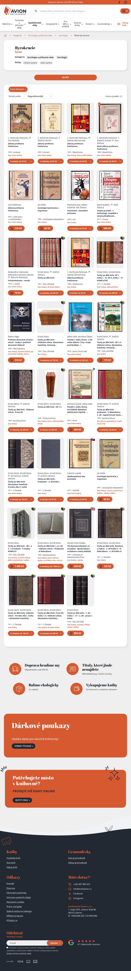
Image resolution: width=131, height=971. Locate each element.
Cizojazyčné (51, 24)
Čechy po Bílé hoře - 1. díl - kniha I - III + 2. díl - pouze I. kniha (79, 616)
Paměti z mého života (79, 342)
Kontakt (10, 883)
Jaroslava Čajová (85, 336)
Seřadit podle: (15, 96)
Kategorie (17, 35)
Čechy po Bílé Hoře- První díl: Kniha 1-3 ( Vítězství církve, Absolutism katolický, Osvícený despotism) (51, 616)
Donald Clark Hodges (76, 542)
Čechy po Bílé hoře (46, 278)
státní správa (46, 62)
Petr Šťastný (81, 207)
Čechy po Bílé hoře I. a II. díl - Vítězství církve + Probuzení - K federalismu (51, 549)
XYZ (74, 219)
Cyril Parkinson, (15, 204)
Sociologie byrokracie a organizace (48, 209)
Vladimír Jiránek (104, 140)
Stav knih (11, 862)
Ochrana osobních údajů (19, 897)
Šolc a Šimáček (48, 284)
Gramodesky (103, 24)
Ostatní (89, 24)
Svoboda (16, 152)
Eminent (46, 152)
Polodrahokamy (19, 280)
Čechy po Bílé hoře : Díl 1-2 (109, 345)
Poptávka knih (13, 858)
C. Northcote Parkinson (18, 137)
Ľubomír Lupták (74, 473)
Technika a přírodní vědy (19, 24)
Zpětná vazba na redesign (19, 911)
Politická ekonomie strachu (21, 342)
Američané (77, 211)
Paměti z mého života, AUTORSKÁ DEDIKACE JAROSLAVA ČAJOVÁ (79, 410)
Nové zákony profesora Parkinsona (107, 147)
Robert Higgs (13, 336)
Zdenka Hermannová (76, 140)
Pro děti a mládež (65, 24)
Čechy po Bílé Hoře (18, 484)
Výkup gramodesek (77, 862)
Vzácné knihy (77, 24)
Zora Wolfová (13, 140)
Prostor (105, 219)
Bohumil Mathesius (19, 277)
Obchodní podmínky (16, 892)
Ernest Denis (43, 272)
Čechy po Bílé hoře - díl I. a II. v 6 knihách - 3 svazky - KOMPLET (20, 549)
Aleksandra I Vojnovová (18, 272)
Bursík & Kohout (19, 420)
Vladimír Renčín (44, 140)
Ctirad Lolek (82, 351)
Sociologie (63, 35)
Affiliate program (15, 915)
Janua (75, 351)
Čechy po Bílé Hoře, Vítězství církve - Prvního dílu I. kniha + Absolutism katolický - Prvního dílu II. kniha (21, 616)
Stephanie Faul (73, 204)
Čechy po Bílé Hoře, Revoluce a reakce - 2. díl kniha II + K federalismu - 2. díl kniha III (110, 549)
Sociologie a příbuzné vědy (40, 35)
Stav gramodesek (76, 858)
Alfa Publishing (19, 348)
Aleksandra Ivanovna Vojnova (20, 274)
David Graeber (103, 204)
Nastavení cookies (15, 902)
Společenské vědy (34, 24)
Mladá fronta (78, 152)
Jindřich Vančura (48, 475)
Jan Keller (42, 204)
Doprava (11, 888)
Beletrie (6, 24)
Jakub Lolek (72, 336)
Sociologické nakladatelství (53, 219)
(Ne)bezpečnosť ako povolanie (76, 477)
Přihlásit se (12, 920)
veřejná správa (30, 62)
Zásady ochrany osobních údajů (19, 953)
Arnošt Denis (114, 272)
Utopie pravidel (107, 213)
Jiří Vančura (16, 475)
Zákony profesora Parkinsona (16, 144)
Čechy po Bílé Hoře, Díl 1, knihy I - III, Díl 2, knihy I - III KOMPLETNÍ (110, 278)
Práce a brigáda (14, 906)
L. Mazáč (16, 284)
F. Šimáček (106, 284)
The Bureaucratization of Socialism (79, 549)
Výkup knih (12, 867)
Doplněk (76, 490)
